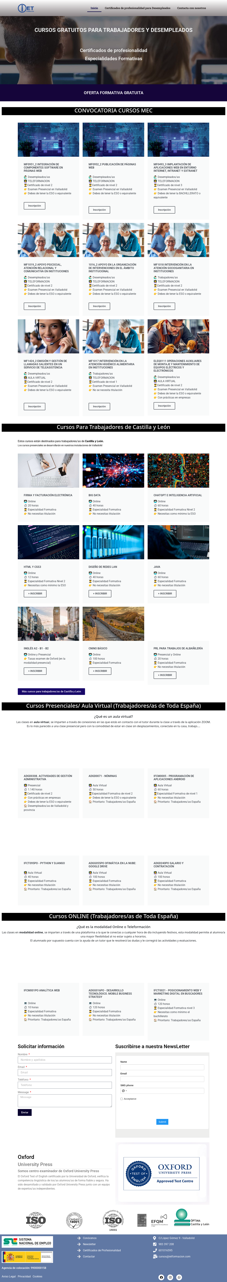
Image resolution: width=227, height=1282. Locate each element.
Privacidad (24, 1276)
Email (21, 1067)
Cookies (37, 1276)
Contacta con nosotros (191, 8)
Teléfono (23, 1079)
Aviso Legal (9, 1276)
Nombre (23, 1054)
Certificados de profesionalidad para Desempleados (137, 8)
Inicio (94, 8)
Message (23, 1092)
